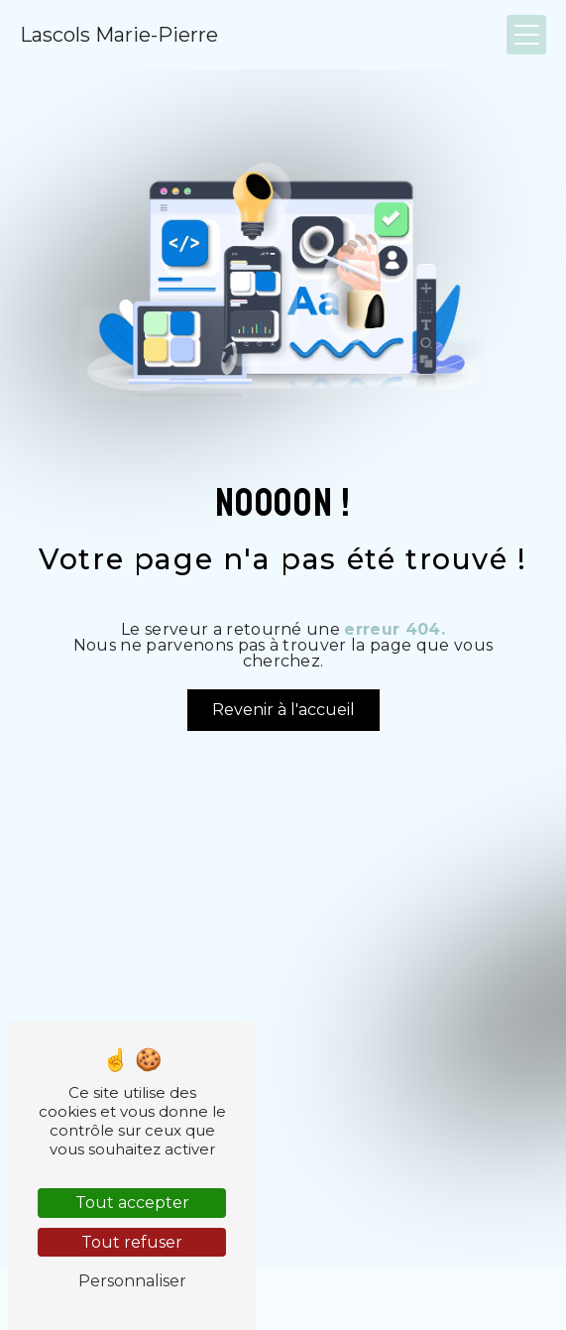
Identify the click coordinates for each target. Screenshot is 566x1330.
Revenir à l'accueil (283, 709)
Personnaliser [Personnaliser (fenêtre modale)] (132, 1280)
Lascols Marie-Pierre (119, 35)
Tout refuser (131, 1242)
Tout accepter (132, 1202)
